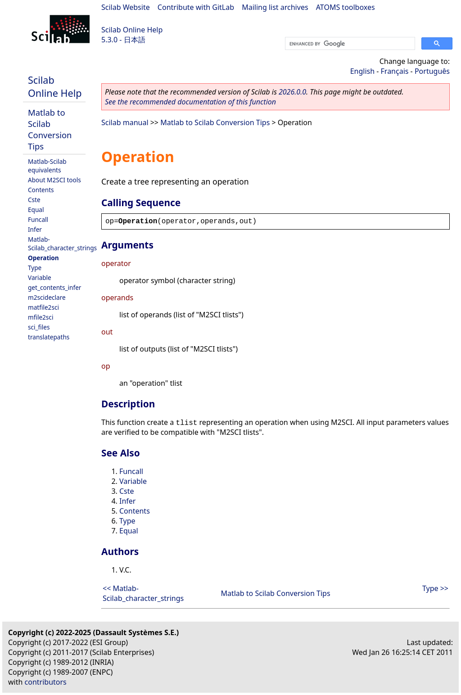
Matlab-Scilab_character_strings (62, 243)
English (362, 71)
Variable (39, 277)
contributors (46, 682)
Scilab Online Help (132, 30)
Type (34, 267)
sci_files (39, 327)
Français (395, 71)
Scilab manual (125, 122)
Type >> (435, 588)
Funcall (38, 219)
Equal (36, 209)
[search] (349, 44)
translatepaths (48, 337)
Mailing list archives (275, 7)
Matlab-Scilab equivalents (47, 165)
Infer (35, 229)
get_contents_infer (54, 287)
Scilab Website (125, 7)
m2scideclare (47, 297)
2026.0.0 (292, 92)
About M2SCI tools (54, 180)
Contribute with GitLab (196, 7)
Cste (34, 199)
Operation (43, 257)
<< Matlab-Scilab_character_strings (143, 593)
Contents (41, 189)
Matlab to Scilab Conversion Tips (50, 129)
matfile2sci (43, 307)
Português (432, 71)
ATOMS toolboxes (345, 7)
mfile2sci (40, 317)
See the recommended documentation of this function (190, 102)
